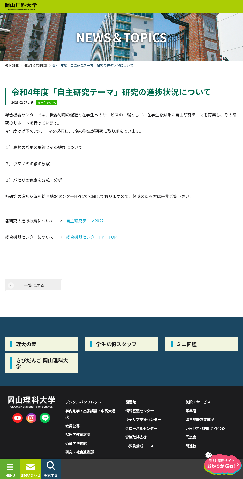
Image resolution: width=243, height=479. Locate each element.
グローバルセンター (141, 428)
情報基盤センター (139, 410)
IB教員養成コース (139, 445)
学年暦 (191, 410)
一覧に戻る (34, 285)
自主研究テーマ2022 (85, 220)
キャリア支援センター (143, 419)
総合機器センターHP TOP (91, 237)
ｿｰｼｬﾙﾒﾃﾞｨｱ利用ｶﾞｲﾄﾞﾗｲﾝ (205, 428)
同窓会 (191, 437)
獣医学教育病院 (77, 434)
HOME (14, 65)
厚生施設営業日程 (200, 419)
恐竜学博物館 (76, 443)
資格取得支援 (136, 437)
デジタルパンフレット (83, 401)
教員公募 (72, 425)
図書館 (130, 401)
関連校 (191, 445)
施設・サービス (198, 401)
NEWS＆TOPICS (35, 65)
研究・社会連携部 (79, 452)
